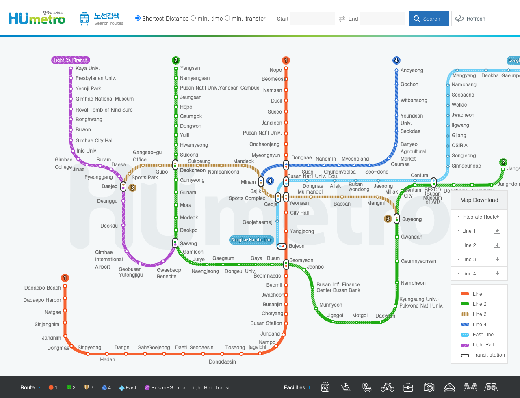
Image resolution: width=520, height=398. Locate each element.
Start (282, 18)
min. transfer (248, 18)
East (131, 387)
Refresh (476, 18)
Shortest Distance (165, 18)
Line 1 (469, 230)
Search (431, 18)
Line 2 (469, 244)
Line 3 (469, 259)
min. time (210, 18)
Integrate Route (479, 216)
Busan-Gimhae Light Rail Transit (191, 387)
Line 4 (469, 273)
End (353, 18)
